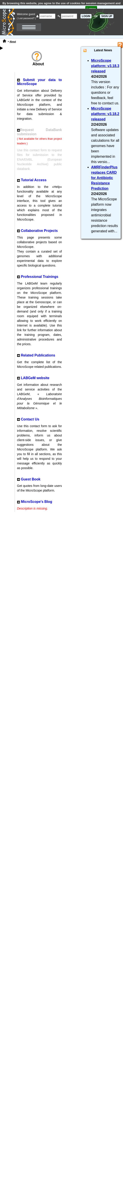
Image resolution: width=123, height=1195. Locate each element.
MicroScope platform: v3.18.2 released (105, 114)
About (13, 41)
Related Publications (38, 355)
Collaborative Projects (39, 231)
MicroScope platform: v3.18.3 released (105, 66)
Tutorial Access (34, 180)
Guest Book (30, 479)
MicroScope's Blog (36, 502)
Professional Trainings (39, 277)
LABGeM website (35, 378)
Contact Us (30, 419)
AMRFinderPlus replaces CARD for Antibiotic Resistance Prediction (104, 177)
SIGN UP (106, 16)
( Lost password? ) (26, 18)
